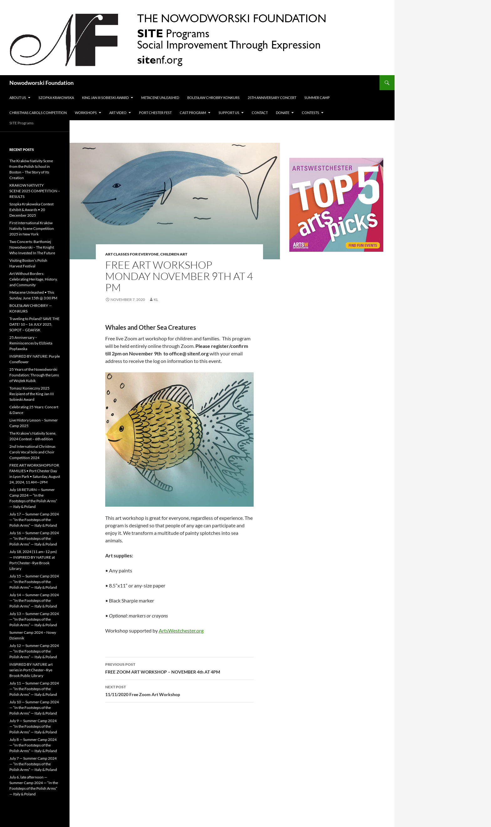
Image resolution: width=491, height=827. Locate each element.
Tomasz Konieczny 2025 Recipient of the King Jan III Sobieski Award (31, 394)
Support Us (229, 113)
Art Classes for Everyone (132, 254)
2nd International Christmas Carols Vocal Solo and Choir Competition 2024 (32, 452)
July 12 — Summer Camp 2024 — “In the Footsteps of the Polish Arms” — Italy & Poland (34, 651)
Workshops (86, 113)
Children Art (173, 254)
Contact (260, 113)
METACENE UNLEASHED (160, 98)
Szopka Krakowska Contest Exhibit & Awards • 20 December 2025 (31, 210)
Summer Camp (317, 98)
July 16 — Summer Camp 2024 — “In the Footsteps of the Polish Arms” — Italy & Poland (34, 538)
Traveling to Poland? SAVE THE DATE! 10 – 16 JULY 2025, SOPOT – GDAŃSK (34, 324)
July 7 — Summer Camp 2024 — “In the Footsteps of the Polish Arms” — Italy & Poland (33, 764)
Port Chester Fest (155, 113)
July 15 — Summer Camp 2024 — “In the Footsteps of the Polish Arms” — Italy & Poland (34, 582)
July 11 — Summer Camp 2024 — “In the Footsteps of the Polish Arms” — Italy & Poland (34, 689)
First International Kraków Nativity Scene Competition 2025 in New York (31, 228)
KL (156, 299)
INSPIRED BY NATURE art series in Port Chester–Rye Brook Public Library (31, 670)
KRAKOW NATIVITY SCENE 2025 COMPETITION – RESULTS (34, 191)
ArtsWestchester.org (181, 630)
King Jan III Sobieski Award (105, 98)
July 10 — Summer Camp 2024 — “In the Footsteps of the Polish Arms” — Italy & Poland (34, 708)
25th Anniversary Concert (272, 98)
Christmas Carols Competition (38, 113)
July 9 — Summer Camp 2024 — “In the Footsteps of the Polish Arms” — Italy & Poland (33, 726)
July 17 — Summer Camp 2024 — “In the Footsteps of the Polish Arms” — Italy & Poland (34, 520)
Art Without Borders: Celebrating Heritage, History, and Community (33, 279)
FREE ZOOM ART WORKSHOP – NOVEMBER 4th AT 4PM (179, 668)
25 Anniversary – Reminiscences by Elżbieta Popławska (30, 343)
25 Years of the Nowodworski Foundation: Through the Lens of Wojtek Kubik (34, 375)
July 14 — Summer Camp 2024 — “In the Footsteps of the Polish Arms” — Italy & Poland (34, 600)
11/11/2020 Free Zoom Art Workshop (179, 690)
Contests (310, 113)
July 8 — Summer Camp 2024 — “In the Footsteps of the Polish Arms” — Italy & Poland (33, 745)
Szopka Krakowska (56, 98)
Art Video (118, 113)
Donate (282, 113)
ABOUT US (17, 98)
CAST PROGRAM (193, 113)
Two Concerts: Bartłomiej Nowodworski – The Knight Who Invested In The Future (32, 247)
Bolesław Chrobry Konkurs (213, 98)
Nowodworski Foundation (41, 82)
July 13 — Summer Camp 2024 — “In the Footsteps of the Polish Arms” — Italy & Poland (34, 619)
